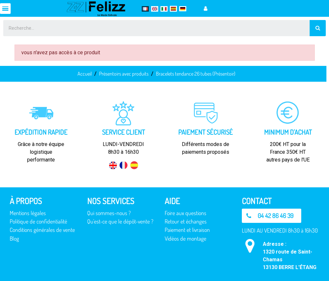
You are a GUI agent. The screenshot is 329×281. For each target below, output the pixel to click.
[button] (271, 216)
